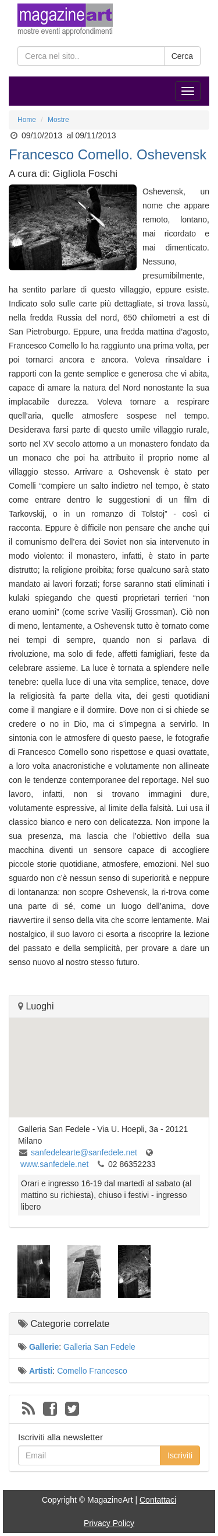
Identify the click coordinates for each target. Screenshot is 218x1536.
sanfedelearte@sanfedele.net (84, 1152)
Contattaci (158, 1499)
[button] (109, 1057)
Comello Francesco (92, 1370)
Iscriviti (179, 1455)
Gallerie (44, 1347)
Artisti (40, 1370)
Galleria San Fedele (99, 1347)
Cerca (182, 56)
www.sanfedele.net (54, 1164)
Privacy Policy (109, 1523)
